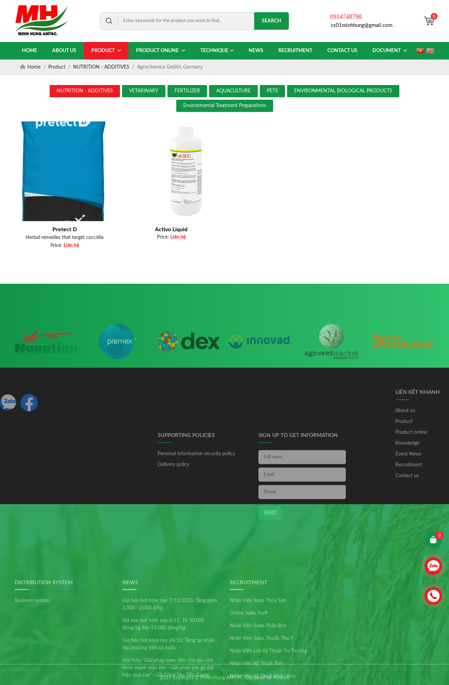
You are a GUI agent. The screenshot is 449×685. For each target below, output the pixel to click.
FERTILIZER (187, 91)
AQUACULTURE (233, 91)
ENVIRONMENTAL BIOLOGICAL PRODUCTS (343, 91)
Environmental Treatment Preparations (224, 105)
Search (271, 21)
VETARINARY (143, 91)
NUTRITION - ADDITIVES (85, 91)
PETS (272, 91)
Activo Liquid (171, 229)
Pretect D (64, 229)
